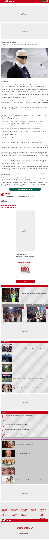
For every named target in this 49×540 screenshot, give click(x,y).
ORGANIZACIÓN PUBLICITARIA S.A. (24, 525)
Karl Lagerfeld (27, 84)
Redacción (14, 42)
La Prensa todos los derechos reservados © (24, 523)
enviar (25, 281)
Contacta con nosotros (27, 530)
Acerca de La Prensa (6, 530)
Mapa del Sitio (42, 530)
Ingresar (43, 1)
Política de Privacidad (16, 530)
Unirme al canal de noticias (25, 189)
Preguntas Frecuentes (23, 533)
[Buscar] (47, 4)
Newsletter (35, 530)
